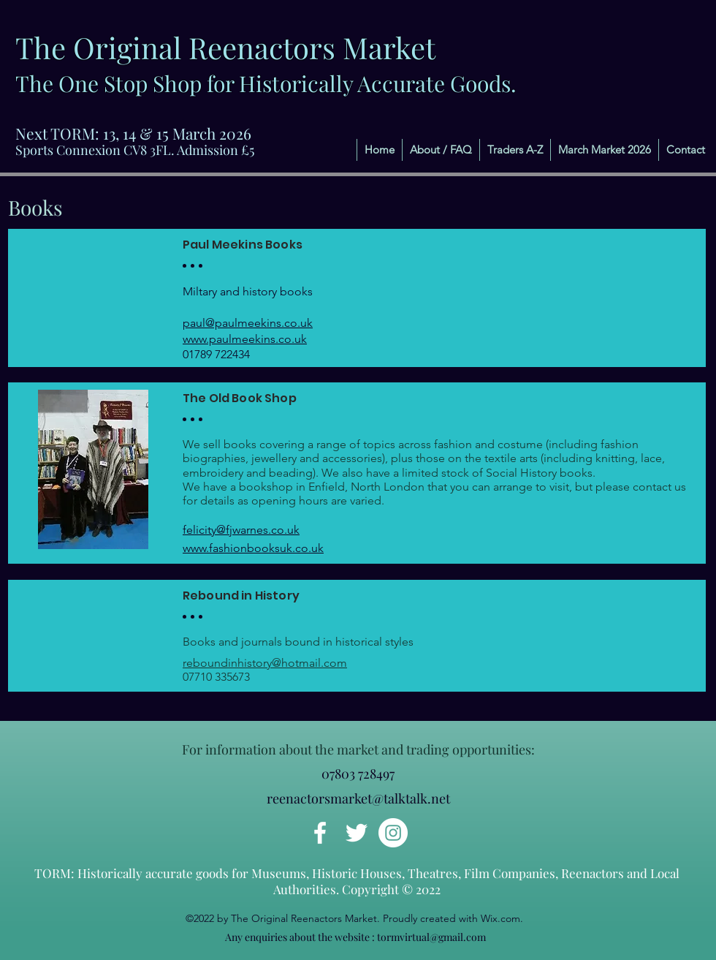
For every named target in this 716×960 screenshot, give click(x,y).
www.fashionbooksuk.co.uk (253, 548)
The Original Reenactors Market (225, 47)
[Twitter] (356, 832)
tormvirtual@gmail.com (431, 937)
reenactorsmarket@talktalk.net (358, 798)
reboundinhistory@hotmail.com (265, 663)
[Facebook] (320, 832)
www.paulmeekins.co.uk (245, 339)
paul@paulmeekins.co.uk (248, 323)
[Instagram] (393, 832)
